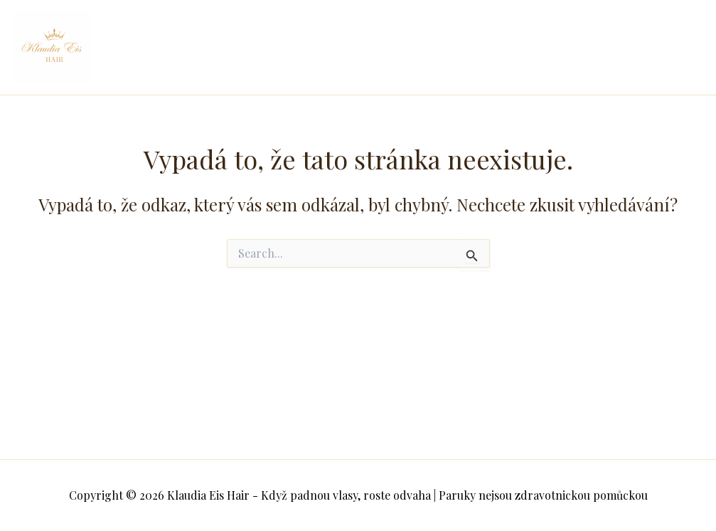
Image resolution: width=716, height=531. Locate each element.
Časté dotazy (331, 65)
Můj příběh (561, 29)
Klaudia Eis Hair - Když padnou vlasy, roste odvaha (188, 48)
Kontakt (408, 65)
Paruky (630, 29)
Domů (313, 29)
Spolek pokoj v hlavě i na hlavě (430, 29)
